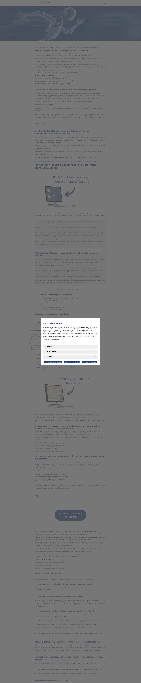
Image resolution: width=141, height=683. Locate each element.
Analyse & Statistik (51, 351)
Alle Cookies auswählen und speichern (53, 362)
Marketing (49, 356)
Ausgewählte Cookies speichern (89, 362)
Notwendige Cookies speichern (72, 362)
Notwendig (49, 346)
